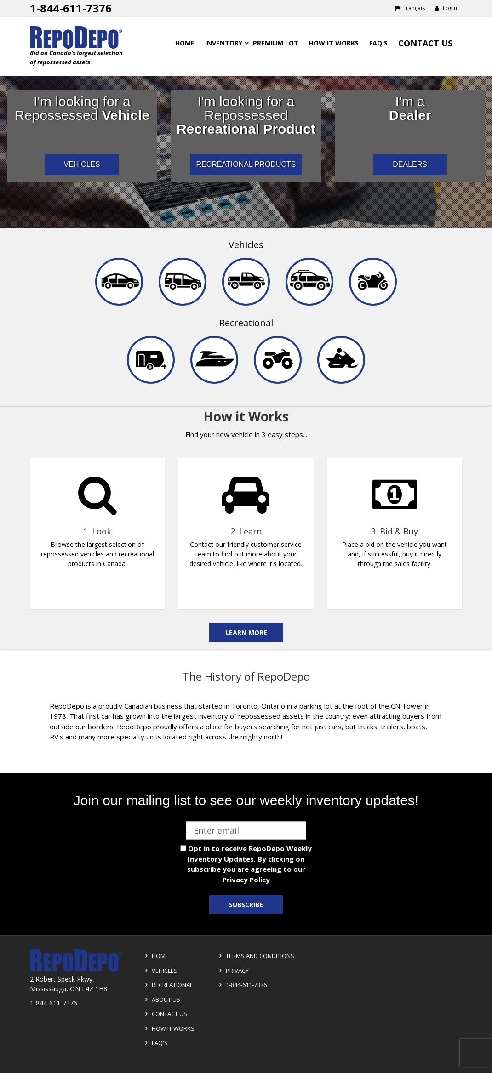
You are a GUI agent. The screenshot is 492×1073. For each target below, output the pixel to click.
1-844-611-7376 (241, 985)
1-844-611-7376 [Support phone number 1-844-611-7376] (71, 8)
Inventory (223, 43)
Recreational (246, 323)
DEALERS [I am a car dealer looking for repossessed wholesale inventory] (410, 164)
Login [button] (446, 8)
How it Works (168, 1028)
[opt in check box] (183, 848)
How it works (334, 43)
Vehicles (246, 244)
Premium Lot (275, 43)
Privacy (232, 970)
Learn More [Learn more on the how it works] (246, 632)
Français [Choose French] (410, 8)
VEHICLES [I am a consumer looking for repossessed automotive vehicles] (82, 164)
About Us (161, 999)
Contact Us (425, 43)
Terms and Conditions (255, 956)
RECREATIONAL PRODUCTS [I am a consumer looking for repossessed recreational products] (246, 164)
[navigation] (246, 317)
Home (185, 43)
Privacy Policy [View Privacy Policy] (246, 879)
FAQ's (378, 43)
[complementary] (246, 528)
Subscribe (246, 904)
